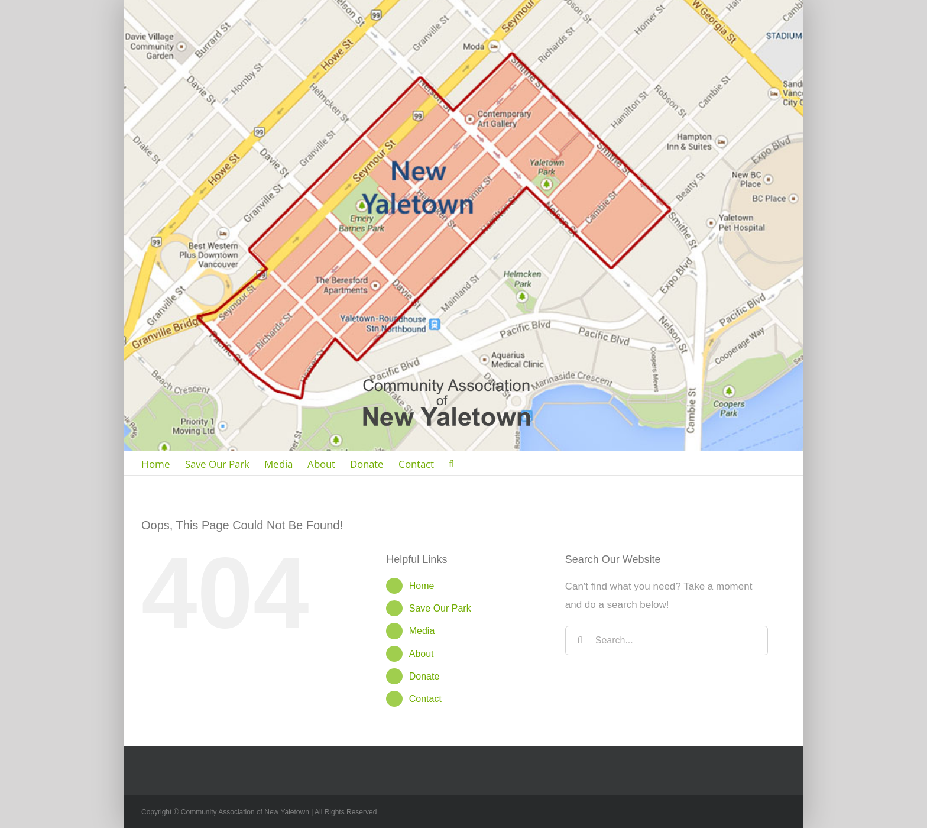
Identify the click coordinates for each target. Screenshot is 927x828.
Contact (425, 699)
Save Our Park (440, 608)
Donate (424, 676)
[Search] (451, 463)
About (421, 654)
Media (422, 631)
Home (422, 586)
